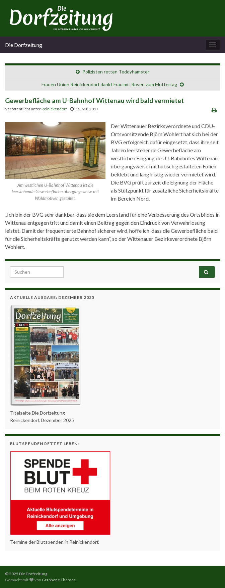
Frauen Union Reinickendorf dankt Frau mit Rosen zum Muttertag (109, 84)
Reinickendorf (54, 108)
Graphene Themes (59, 579)
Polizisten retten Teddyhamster (115, 71)
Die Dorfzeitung (23, 45)
